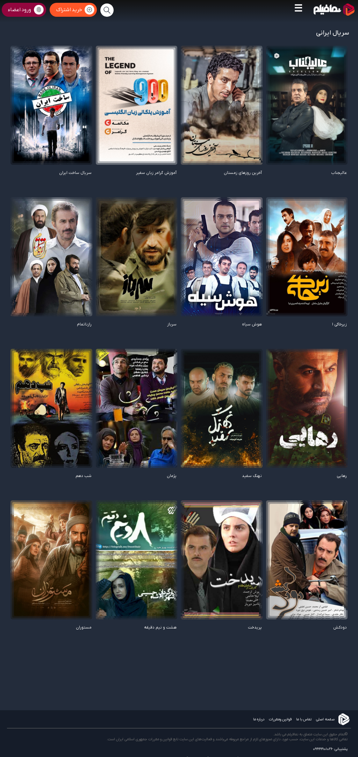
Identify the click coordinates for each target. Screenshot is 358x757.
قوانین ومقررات (280, 719)
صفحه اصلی (325, 719)
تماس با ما (304, 719)
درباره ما (258, 719)
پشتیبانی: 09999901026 (330, 749)
